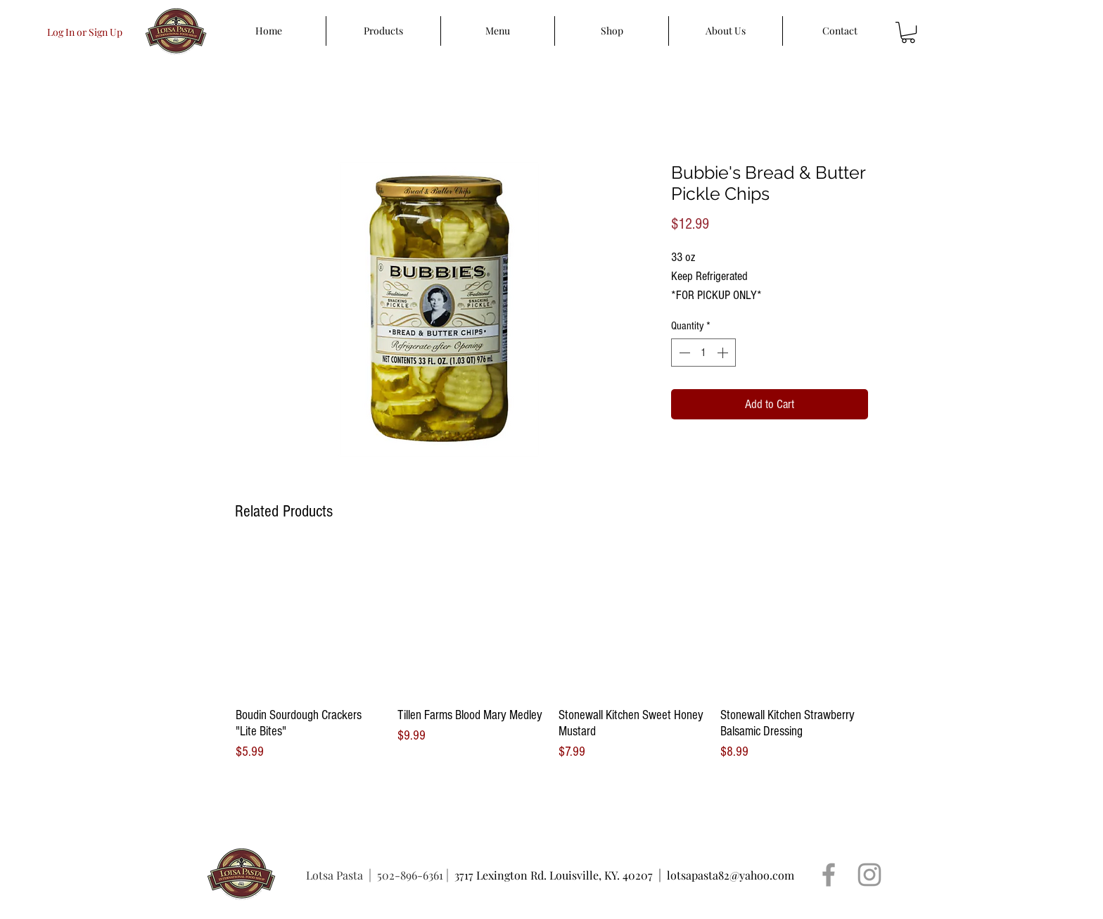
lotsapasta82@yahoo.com (730, 875)
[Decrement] (683, 352)
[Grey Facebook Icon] (828, 874)
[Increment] (724, 352)
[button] (908, 32)
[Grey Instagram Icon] (869, 874)
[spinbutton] (703, 352)
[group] (551, 655)
